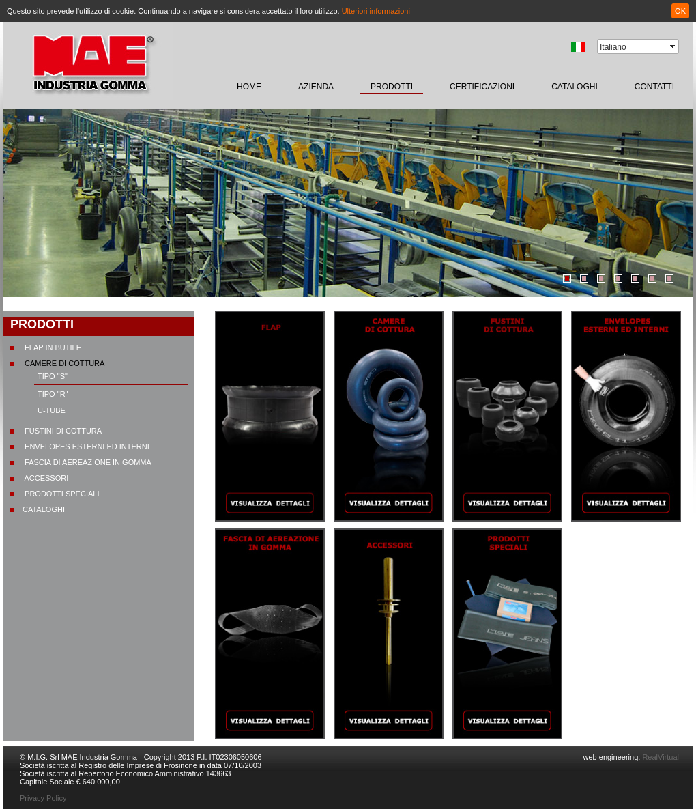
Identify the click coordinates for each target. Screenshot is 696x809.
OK (680, 11)
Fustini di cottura (62, 431)
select (673, 46)
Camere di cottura (63, 363)
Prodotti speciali (61, 493)
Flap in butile (52, 347)
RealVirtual (659, 757)
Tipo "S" (53, 376)
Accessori (45, 478)
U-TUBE (52, 410)
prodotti (392, 86)
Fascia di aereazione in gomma (87, 462)
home (249, 86)
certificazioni (482, 86)
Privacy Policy (43, 798)
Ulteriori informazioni (376, 11)
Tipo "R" (53, 394)
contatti (654, 86)
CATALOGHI (574, 86)
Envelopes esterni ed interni (86, 446)
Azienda (316, 86)
